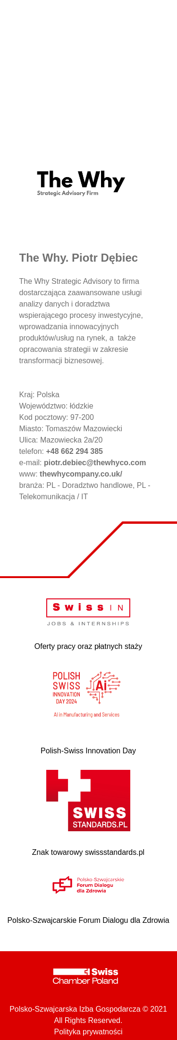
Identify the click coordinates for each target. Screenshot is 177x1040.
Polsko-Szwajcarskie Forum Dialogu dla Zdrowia (88, 920)
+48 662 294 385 (74, 451)
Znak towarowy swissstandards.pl (88, 852)
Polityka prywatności (88, 1032)
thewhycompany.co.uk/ (81, 474)
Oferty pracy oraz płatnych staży (88, 646)
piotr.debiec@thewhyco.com (95, 463)
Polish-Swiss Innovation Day (88, 751)
